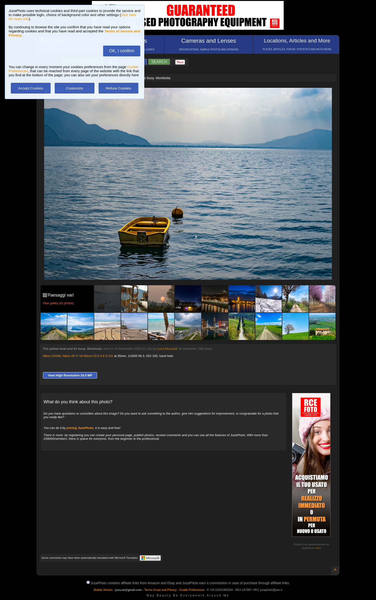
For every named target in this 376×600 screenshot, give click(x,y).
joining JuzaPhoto (80, 428)
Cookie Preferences (191, 590)
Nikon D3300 (52, 356)
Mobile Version (103, 590)
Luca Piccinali (167, 348)
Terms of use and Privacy (160, 590)
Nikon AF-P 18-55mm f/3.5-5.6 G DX (88, 356)
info (318, 548)
